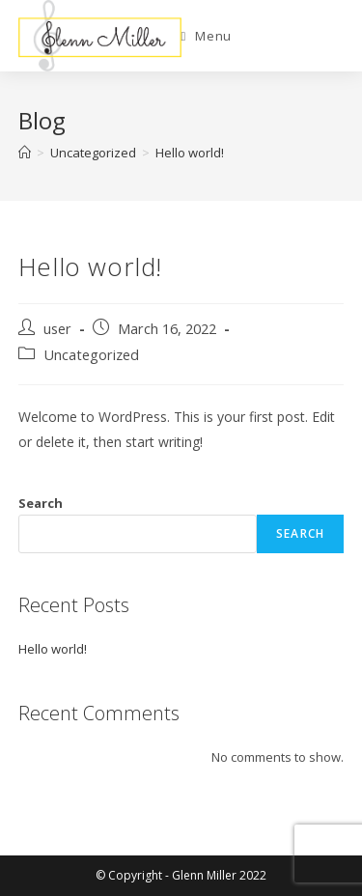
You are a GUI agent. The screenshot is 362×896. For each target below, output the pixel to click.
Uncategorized (91, 355)
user (57, 329)
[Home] (24, 152)
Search (40, 503)
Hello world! (189, 152)
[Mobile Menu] (206, 35)
